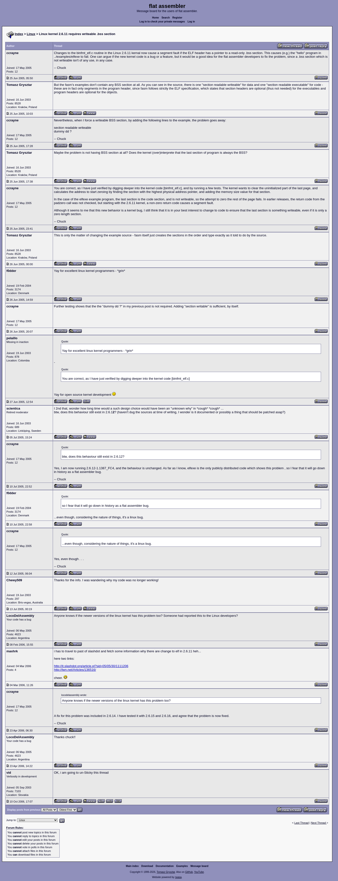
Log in (191, 21)
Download (147, 866)
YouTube (199, 872)
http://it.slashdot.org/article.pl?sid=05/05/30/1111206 (91, 666)
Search (166, 17)
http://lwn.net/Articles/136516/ (75, 670)
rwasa (178, 877)
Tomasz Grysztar (166, 872)
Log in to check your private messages (162, 21)
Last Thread (301, 822)
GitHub (189, 872)
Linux (31, 34)
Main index (132, 866)
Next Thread (318, 822)
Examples (182, 866)
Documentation (165, 866)
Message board (199, 866)
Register (177, 17)
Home (155, 17)
